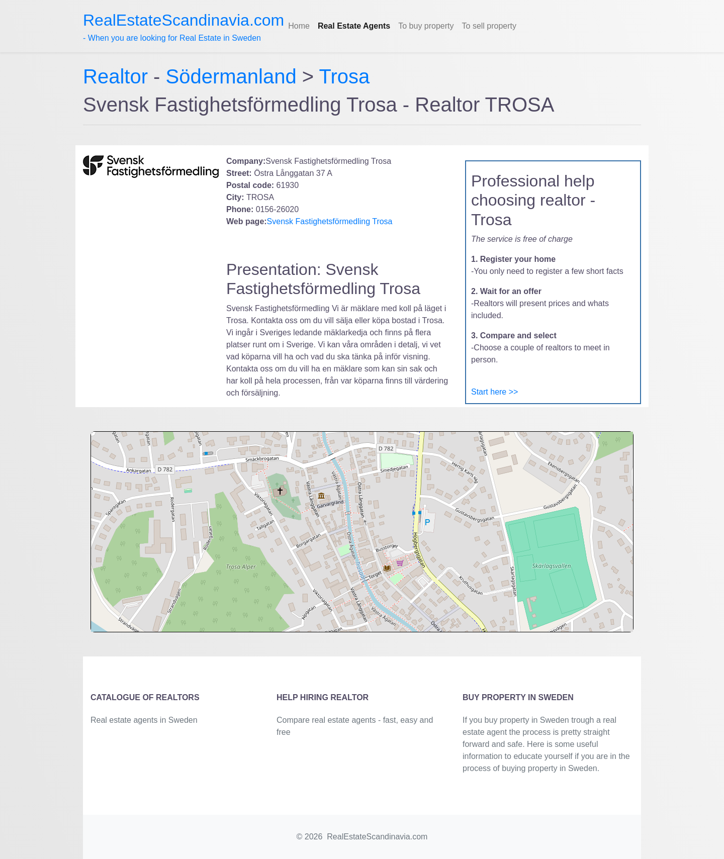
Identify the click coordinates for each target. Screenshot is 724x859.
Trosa (344, 76)
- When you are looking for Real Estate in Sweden (183, 26)
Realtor (118, 76)
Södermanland (231, 76)
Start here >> (494, 392)
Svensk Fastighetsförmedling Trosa (330, 221)
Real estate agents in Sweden (144, 720)
